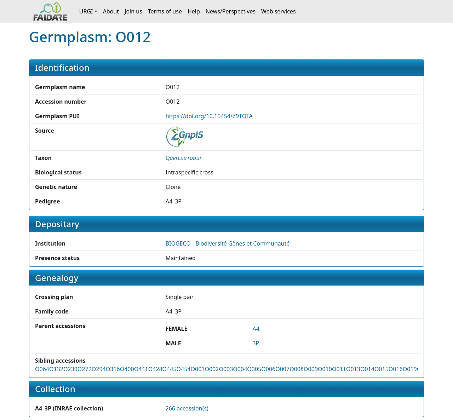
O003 (226, 369)
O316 (113, 369)
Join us (133, 11)
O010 (325, 369)
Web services (278, 11)
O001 (197, 369)
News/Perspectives (231, 11)
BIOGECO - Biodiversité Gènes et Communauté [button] (228, 243)
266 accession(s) (187, 408)
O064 (42, 369)
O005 (254, 369)
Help (194, 11)
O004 (240, 369)
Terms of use (165, 11)
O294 (99, 369)
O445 (169, 369)
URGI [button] (86, 11)
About (111, 11)
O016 (396, 369)
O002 (212, 369)
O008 (296, 369)
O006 (268, 369)
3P (255, 343)
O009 (311, 369)
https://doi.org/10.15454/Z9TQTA (209, 116)
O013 (353, 369)
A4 (255, 329)
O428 (155, 369)
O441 (141, 369)
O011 (339, 369)
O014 (367, 369)
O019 (410, 369)
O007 (282, 369)
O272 (85, 369)
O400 (127, 369)
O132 (56, 369)
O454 (184, 369)
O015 (381, 369)
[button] (184, 158)
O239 (70, 369)
